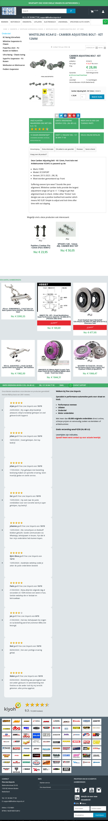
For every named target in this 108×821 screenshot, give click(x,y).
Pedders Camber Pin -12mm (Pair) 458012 (40, 246)
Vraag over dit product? (38, 154)
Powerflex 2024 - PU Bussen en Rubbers (11, 49)
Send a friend (90, 149)
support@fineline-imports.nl (14, 801)
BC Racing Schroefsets (11, 37)
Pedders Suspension (11, 69)
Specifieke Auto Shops (79, 22)
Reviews (80, 149)
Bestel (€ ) (97, 97)
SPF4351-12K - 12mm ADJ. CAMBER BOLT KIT (67, 245)
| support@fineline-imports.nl (50, 17)
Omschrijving (34, 149)
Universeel (63, 22)
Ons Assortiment (45, 787)
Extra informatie (47, 149)
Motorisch (15, 22)
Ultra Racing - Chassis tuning (14, 54)
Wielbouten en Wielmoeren (14, 65)
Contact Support (77, 385)
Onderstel (27, 22)
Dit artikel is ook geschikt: (65, 149)
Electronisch (50, 22)
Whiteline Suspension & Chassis (12, 42)
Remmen (4, 22)
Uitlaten (38, 22)
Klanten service (45, 783)
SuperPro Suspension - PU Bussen (13, 59)
